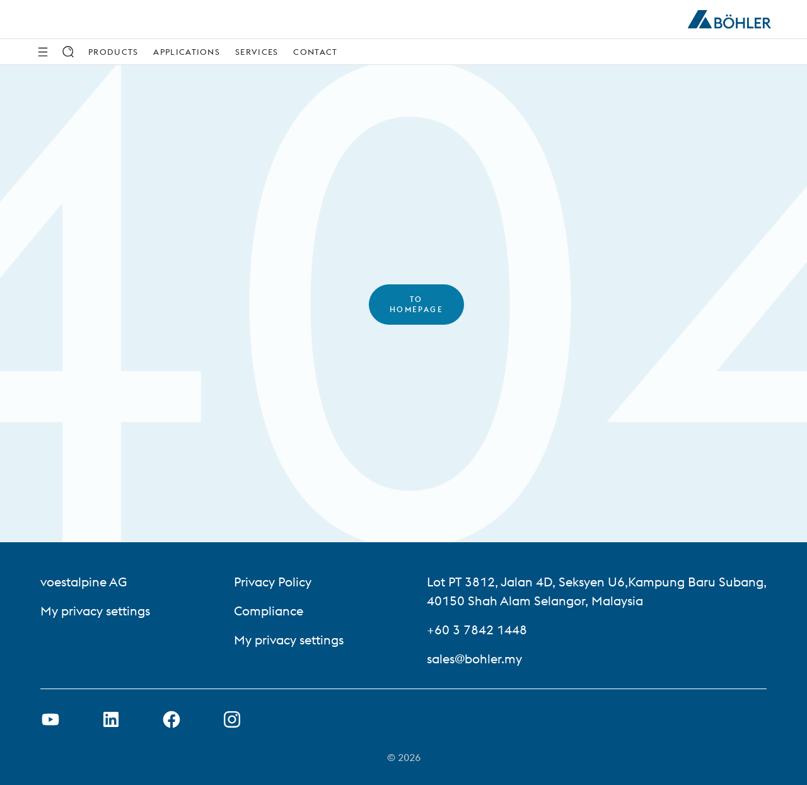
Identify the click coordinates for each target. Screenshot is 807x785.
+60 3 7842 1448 (477, 629)
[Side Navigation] (42, 51)
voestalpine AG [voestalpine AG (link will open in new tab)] (83, 582)
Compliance (268, 611)
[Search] (68, 51)
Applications (186, 52)
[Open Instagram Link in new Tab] (232, 719)
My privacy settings (95, 611)
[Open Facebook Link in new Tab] (171, 719)
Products (113, 52)
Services (256, 52)
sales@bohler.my (474, 658)
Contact (315, 52)
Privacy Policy (272, 582)
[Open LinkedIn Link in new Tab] (111, 719)
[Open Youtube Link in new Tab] (50, 719)
